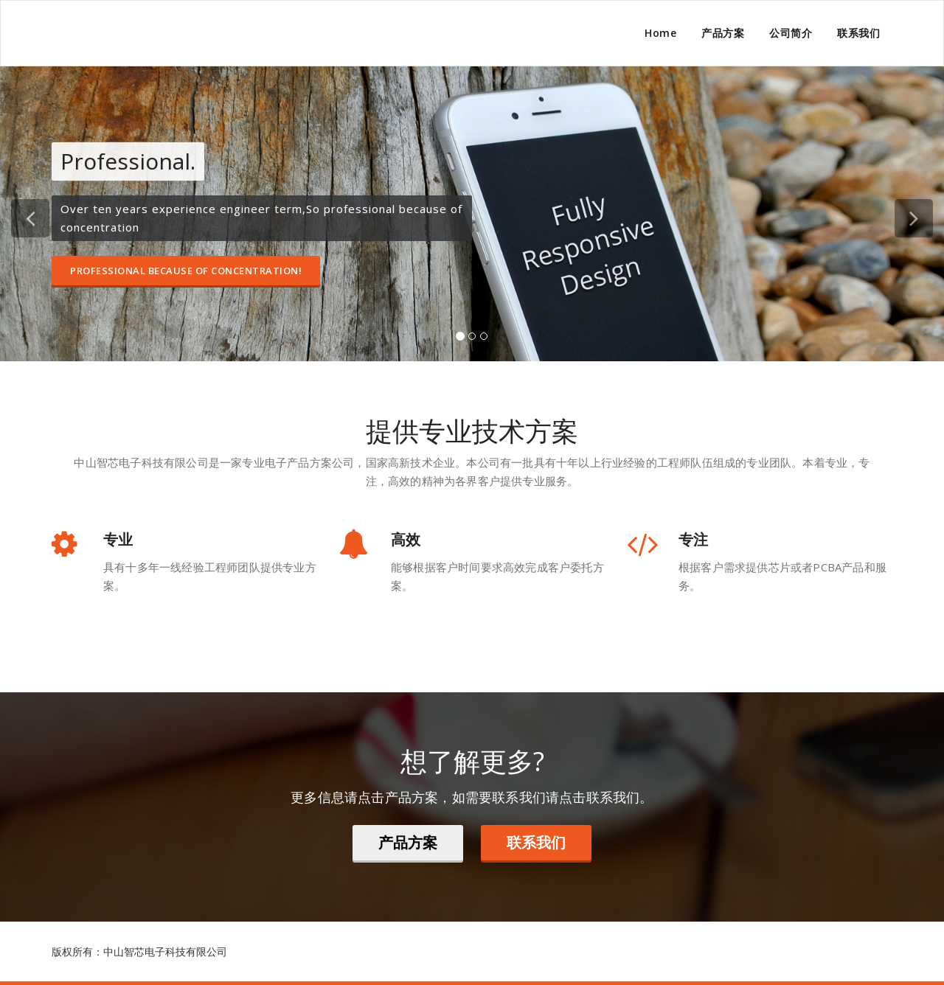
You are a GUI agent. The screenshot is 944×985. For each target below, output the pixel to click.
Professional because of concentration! (186, 270)
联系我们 (858, 33)
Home (660, 33)
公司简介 (790, 33)
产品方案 (722, 33)
